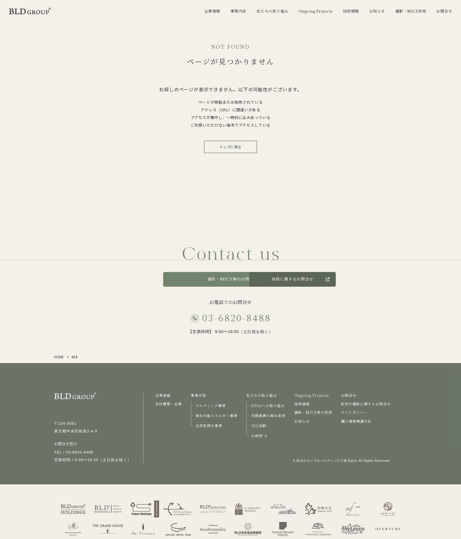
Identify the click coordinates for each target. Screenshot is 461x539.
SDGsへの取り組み (268, 405)
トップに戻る (231, 146)
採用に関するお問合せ (330, 279)
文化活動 (258, 425)
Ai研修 (259, 435)
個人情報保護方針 (356, 421)
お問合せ (139, 279)
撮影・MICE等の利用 (313, 412)
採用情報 (302, 403)
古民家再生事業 (209, 425)
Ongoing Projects (311, 395)
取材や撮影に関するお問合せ (366, 403)
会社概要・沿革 (168, 403)
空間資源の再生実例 (268, 415)
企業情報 (163, 395)
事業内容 (198, 395)
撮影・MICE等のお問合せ (230, 279)
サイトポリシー (354, 412)
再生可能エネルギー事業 (217, 415)
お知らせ (302, 421)
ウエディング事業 (211, 405)
